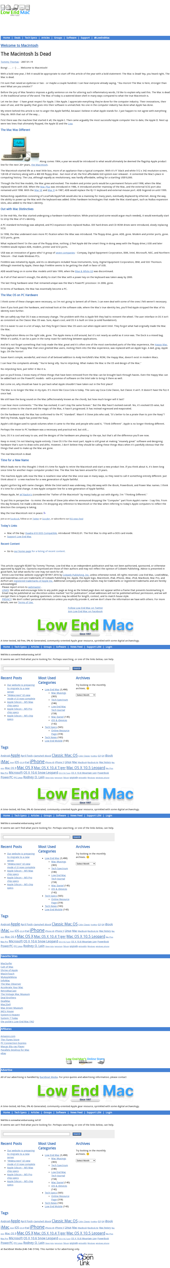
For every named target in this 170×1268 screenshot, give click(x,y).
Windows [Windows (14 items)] (91, 778)
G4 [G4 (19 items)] (102, 756)
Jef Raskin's (26, 494)
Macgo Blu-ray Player (12, 1046)
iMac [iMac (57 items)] (5, 761)
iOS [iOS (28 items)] (16, 762)
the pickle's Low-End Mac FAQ (17, 1021)
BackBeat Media (49, 1077)
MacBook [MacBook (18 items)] (82, 762)
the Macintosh (39, 164)
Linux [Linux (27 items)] (68, 762)
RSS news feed (76, 519)
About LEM (66, 558)
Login (109, 646)
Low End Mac (52, 689)
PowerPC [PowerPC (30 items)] (7, 777)
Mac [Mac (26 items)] (74, 762)
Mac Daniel (57, 716)
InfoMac (5, 980)
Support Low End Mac (19, 536)
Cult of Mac (7, 966)
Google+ (46, 519)
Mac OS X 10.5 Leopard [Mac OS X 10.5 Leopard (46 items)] (85, 767)
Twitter (35, 519)
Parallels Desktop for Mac (15, 1049)
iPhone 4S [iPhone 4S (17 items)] (49, 762)
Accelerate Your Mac (12, 987)
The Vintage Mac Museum (15, 994)
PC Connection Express (13, 1043)
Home (6, 37)
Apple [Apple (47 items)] (15, 755)
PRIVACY (6, 599)
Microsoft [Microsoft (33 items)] (16, 773)
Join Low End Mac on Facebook (85, 611)
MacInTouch (7, 973)
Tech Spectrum (59, 699)
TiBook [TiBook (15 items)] (66, 778)
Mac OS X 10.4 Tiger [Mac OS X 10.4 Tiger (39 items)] (50, 768)
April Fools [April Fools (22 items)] (27, 755)
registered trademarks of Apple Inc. (33, 580)
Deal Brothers (8, 997)
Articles (45, 37)
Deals (17, 37)
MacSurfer (6, 963)
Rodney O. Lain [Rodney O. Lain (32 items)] (34, 777)
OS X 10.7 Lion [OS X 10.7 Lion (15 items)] (65, 773)
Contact (107, 558)
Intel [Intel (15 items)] (12, 763)
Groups (58, 37)
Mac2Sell (6, 1004)
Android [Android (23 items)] (5, 755)
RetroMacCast (8, 990)
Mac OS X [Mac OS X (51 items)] (25, 767)
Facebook (14, 519)
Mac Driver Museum (12, 1007)
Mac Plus (45, 186)
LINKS (5, 590)
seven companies (65, 252)
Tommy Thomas (10, 61)
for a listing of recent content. (48, 551)
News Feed (76, 646)
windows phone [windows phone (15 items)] (102, 778)
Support (85, 37)
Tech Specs (31, 37)
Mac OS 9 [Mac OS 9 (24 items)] (10, 768)
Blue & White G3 (84, 271)
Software (71, 37)
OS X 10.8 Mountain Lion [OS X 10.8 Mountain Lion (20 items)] (84, 773)
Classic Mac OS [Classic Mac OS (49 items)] (65, 755)
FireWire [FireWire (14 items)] (94, 756)
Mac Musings (58, 692)
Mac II (51, 190)
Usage (88, 558)
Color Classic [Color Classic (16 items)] (84, 756)
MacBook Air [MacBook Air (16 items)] (93, 762)
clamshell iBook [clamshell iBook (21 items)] (42, 755)
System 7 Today (9, 1018)
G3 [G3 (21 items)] (99, 755)
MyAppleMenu (9, 977)
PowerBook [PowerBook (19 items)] (103, 773)
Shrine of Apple (9, 970)
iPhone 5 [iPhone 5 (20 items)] (59, 762)
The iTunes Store (10, 1039)
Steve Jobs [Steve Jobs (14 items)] (49, 778)
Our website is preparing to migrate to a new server (21, 688)
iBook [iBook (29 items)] (109, 755)
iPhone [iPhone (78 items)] (37, 761)
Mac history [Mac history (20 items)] (105, 762)
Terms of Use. (25, 602)
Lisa (70, 123)
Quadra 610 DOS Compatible (41, 533)
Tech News (51, 737)
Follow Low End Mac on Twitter (85, 607)
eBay (3, 1053)
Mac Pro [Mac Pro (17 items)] (4, 773)
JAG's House (7, 1011)
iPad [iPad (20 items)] (27, 762)
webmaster (34, 587)
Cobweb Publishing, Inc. (76, 574)
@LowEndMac (102, 37)
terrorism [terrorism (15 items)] (59, 778)
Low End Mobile (54, 740)
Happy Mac (161, 344)
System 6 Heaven (10, 1014)
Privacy (96, 558)
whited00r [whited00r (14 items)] (82, 778)
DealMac (5, 1001)
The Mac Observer (11, 984)
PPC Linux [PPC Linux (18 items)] (18, 777)
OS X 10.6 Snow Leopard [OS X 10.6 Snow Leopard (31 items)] (40, 773)
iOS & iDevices (59, 720)
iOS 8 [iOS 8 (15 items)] (22, 763)
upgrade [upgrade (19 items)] (74, 777)
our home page (22, 551)
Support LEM (94, 646)
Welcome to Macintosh (19, 45)
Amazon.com (8, 1036)
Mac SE (38, 190)
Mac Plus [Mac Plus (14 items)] (109, 768)
